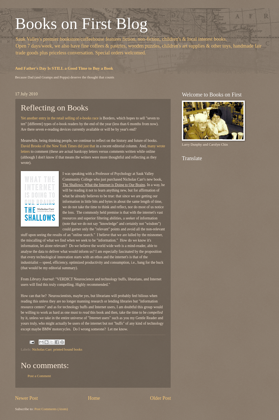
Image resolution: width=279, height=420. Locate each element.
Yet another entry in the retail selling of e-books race (59, 118)
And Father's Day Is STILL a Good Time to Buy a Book (64, 68)
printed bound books (67, 349)
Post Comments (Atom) (51, 409)
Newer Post (26, 398)
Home (94, 398)
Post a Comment (39, 376)
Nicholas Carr (41, 349)
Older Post (160, 398)
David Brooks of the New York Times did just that (58, 146)
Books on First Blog (81, 23)
